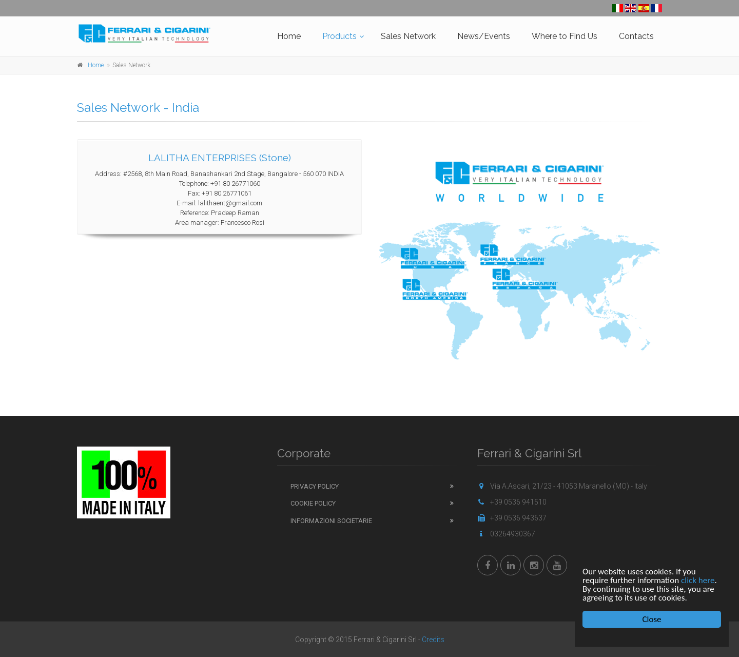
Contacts (636, 36)
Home (289, 36)
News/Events (483, 36)
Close (652, 619)
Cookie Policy (313, 503)
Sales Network (408, 36)
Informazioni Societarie (331, 521)
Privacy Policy (314, 486)
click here (697, 580)
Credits (433, 639)
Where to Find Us (564, 36)
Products (339, 36)
